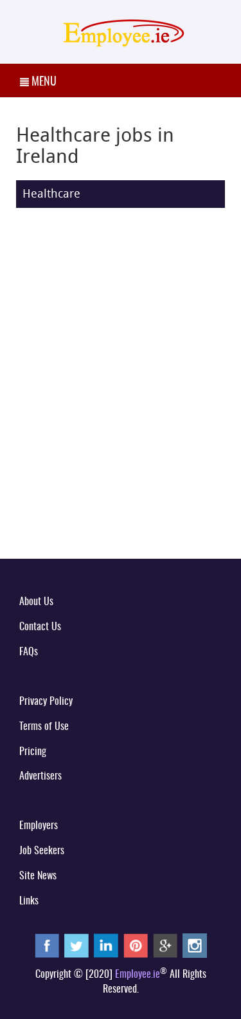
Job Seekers (41, 851)
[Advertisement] (120, 417)
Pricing (32, 752)
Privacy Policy (46, 701)
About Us (36, 602)
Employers (38, 826)
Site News (38, 876)
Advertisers (40, 776)
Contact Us (40, 627)
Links (29, 901)
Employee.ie (137, 974)
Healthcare (51, 193)
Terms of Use (44, 727)
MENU (38, 82)
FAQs (28, 652)
